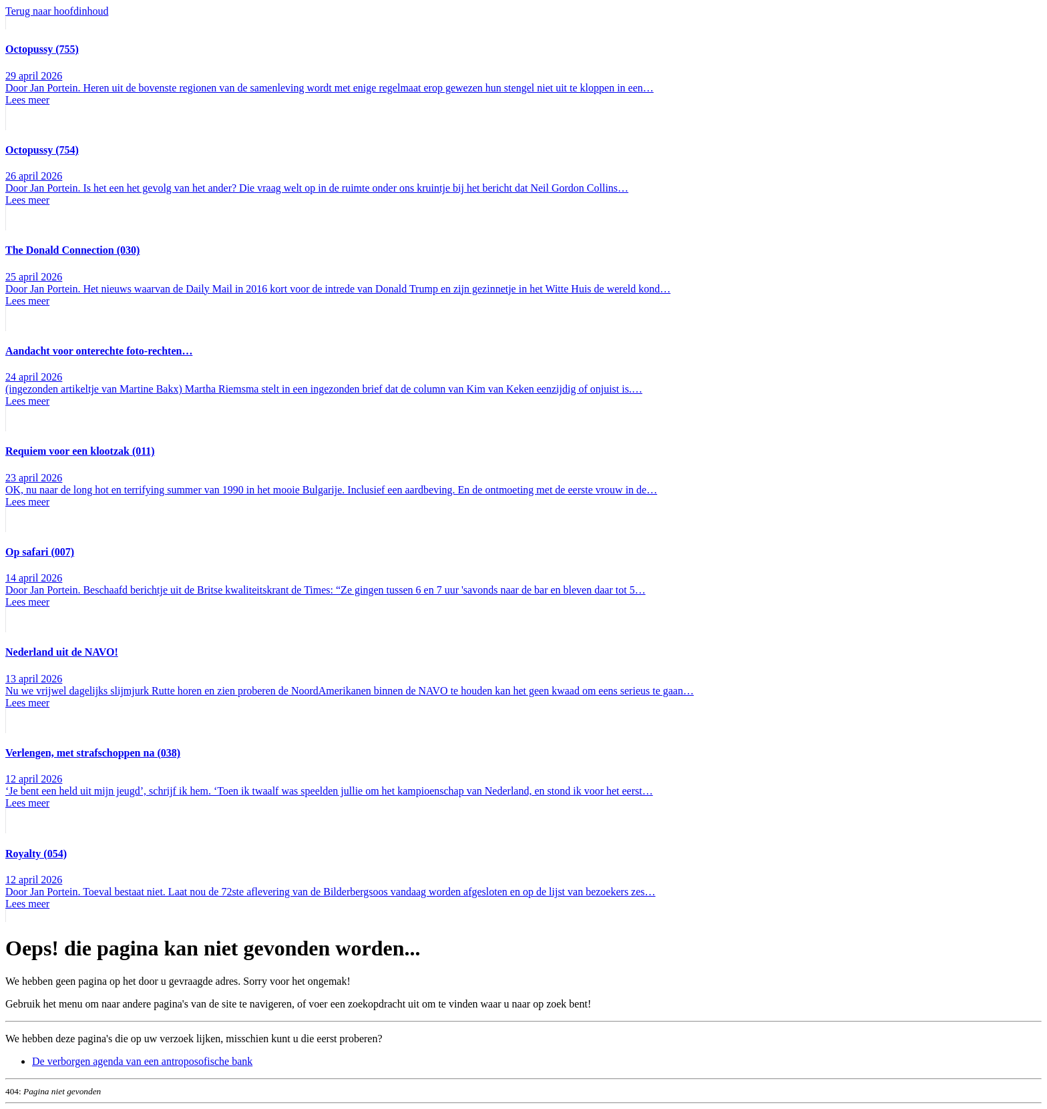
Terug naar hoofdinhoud (56, 11)
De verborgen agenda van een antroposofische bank (142, 1061)
